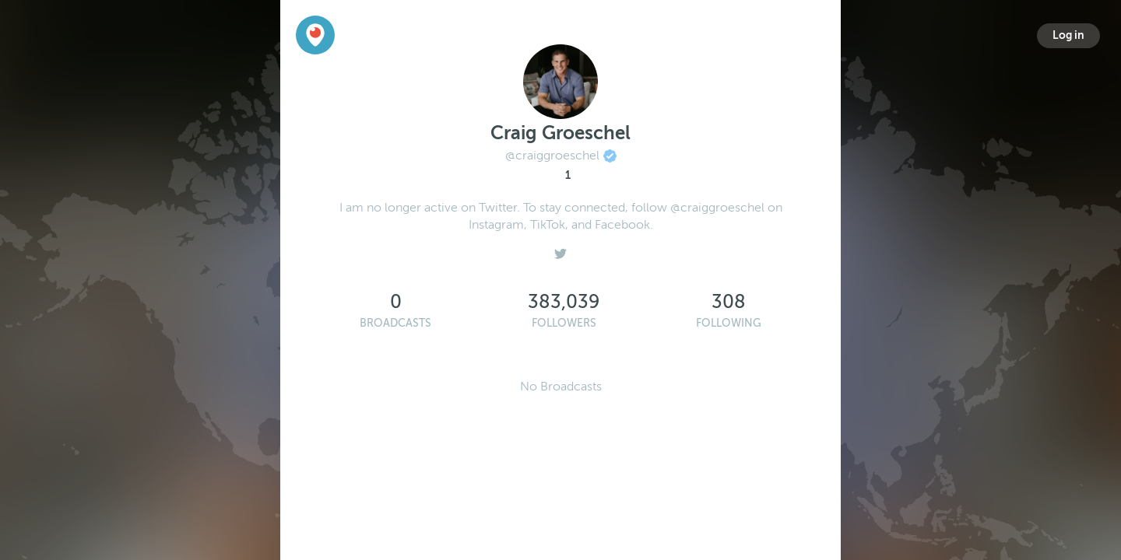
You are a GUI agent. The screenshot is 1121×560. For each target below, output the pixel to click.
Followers (564, 323)
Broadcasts (395, 323)
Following (728, 323)
